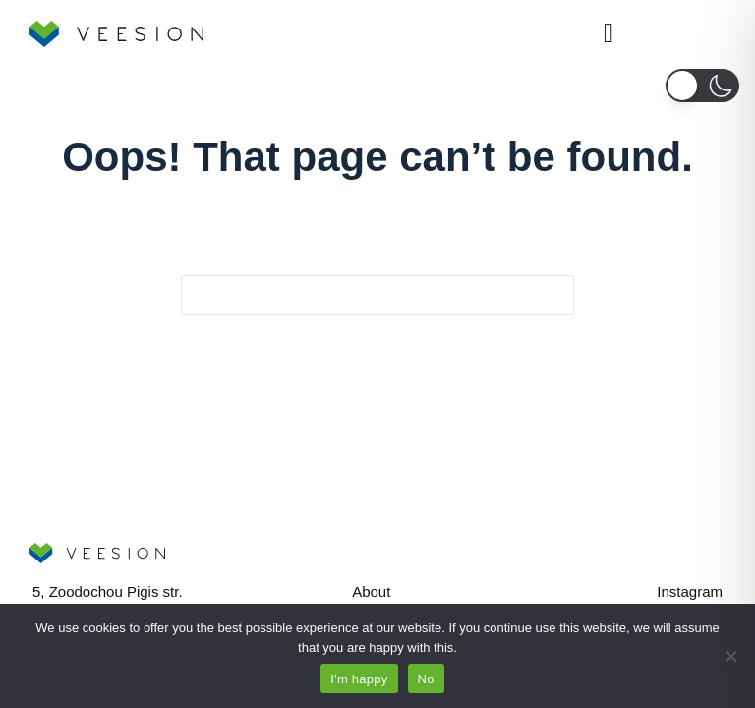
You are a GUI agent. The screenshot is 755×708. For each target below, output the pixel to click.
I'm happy (358, 679)
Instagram (690, 591)
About (371, 591)
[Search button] (554, 295)
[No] (730, 656)
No (426, 679)
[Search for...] (358, 295)
